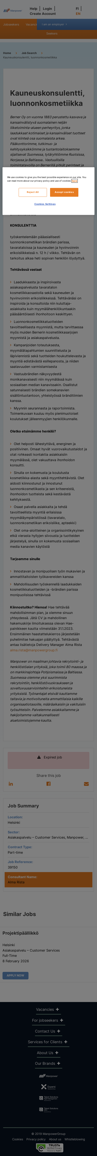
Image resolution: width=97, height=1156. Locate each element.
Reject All (33, 192)
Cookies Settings (45, 204)
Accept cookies (64, 192)
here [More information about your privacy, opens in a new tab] (74, 180)
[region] (49, 191)
